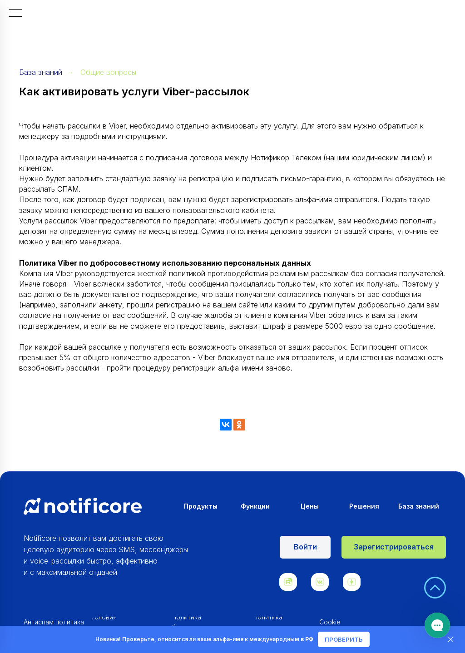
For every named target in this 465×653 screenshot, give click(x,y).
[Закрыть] (450, 639)
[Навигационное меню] (15, 13)
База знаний (40, 72)
